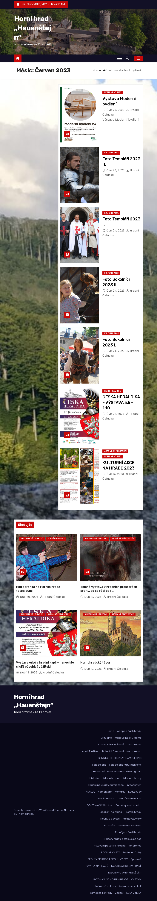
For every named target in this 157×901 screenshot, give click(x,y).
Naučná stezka (107, 798)
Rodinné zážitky (132, 852)
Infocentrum (134, 785)
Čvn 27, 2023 (116, 110)
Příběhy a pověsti (109, 818)
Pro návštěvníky (132, 818)
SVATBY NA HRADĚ (97, 866)
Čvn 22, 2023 (116, 414)
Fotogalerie (99, 765)
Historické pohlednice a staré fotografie (117, 771)
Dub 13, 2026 (93, 597)
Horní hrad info (112, 92)
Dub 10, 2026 (93, 669)
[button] (128, 58)
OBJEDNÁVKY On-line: (100, 805)
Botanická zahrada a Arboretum (121, 751)
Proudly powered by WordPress (33, 810)
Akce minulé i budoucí (115, 451)
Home (97, 70)
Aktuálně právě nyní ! (123, 538)
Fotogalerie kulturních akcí (125, 765)
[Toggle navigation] (120, 58)
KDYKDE (90, 792)
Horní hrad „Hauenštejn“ (32, 28)
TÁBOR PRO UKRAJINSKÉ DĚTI (124, 872)
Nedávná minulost (130, 798)
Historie (94, 778)
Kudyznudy (134, 792)
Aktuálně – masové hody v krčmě (121, 738)
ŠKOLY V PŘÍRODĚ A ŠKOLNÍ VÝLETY (108, 859)
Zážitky (119, 893)
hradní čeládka (52, 597)
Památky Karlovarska (128, 805)
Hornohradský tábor (95, 662)
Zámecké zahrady (101, 893)
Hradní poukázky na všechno (106, 785)
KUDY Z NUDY (133, 893)
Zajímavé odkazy (105, 886)
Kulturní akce (111, 152)
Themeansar (25, 814)
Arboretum (134, 744)
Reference (135, 845)
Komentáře (105, 792)
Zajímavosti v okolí (130, 886)
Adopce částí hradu (129, 731)
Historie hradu (110, 778)
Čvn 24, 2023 (116, 170)
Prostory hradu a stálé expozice (122, 839)
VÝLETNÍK (136, 879)
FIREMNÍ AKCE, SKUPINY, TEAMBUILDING (119, 758)
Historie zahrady (131, 778)
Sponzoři (136, 859)
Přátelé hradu (133, 812)
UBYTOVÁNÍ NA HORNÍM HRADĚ (110, 879)
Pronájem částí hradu (128, 832)
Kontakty (120, 792)
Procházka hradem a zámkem (122, 825)
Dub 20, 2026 (29, 597)
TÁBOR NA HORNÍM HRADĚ (126, 866)
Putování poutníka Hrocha (110, 845)
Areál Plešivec (90, 751)
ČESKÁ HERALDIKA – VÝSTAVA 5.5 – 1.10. (121, 402)
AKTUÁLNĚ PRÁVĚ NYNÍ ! (111, 744)
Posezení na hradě (110, 812)
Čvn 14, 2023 (116, 474)
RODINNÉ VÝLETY (110, 852)
